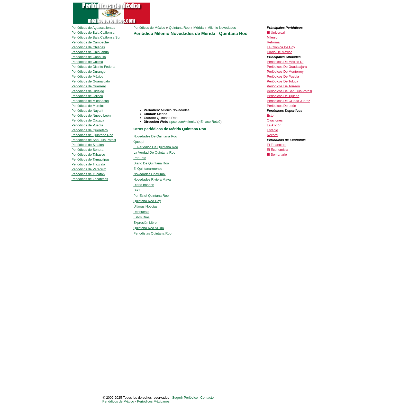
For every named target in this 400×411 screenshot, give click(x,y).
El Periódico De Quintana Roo (155, 147)
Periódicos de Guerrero (88, 86)
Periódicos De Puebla (283, 76)
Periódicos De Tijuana (283, 96)
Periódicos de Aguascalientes (93, 28)
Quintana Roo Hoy (147, 201)
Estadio (272, 130)
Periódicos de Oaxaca (87, 120)
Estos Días (141, 217)
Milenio (272, 37)
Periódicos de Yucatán (88, 174)
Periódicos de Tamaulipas (90, 159)
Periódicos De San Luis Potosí (289, 91)
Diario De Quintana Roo (151, 163)
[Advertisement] (198, 72)
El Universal (276, 32)
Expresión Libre (145, 223)
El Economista (277, 150)
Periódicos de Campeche (90, 42)
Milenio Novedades (221, 28)
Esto (270, 115)
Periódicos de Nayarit (87, 111)
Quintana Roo (179, 28)
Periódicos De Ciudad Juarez (288, 101)
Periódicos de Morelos (88, 106)
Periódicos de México (149, 28)
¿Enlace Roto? (209, 122)
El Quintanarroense (147, 169)
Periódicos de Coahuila (88, 57)
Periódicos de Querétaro (89, 130)
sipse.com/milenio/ (182, 122)
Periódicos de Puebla (87, 125)
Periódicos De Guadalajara (287, 67)
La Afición (274, 125)
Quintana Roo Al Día (148, 228)
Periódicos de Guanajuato (90, 81)
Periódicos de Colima (87, 62)
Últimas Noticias (145, 206)
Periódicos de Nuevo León (91, 115)
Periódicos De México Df (285, 62)
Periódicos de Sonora (87, 150)
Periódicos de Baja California (92, 32)
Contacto (207, 397)
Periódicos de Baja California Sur (96, 37)
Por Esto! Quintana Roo (151, 196)
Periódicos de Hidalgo (87, 91)
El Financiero (276, 145)
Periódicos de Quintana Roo (92, 135)
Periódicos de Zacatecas (89, 179)
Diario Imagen (143, 185)
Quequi (138, 142)
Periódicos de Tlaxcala (88, 164)
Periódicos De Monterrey (285, 71)
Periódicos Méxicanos (153, 401)
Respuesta (141, 212)
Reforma (273, 42)
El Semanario (277, 154)
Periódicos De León (281, 106)
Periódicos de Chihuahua (90, 52)
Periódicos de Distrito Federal (93, 67)
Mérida (198, 28)
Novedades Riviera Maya (152, 179)
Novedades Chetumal (149, 174)
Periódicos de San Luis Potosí (93, 140)
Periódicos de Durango (88, 71)
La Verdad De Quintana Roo (154, 152)
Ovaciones (275, 120)
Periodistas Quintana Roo (152, 233)
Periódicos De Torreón (283, 86)
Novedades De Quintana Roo (155, 136)
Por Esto (139, 158)
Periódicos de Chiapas (88, 47)
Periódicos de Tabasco (88, 154)
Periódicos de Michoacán (90, 101)
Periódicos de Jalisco (87, 96)
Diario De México (279, 52)
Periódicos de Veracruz (88, 169)
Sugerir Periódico (185, 397)
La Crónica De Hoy (281, 47)
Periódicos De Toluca (282, 81)
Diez (136, 190)
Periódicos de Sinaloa (87, 145)
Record (272, 135)
